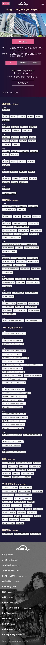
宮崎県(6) (14, 182)
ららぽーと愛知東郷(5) (9, 251)
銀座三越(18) (6, 223)
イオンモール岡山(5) (33, 282)
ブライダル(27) (25, 519)
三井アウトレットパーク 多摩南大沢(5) (14, 351)
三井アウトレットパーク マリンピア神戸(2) (15, 417)
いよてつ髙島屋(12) (18, 293)
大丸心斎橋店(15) (32, 258)
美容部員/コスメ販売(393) (24, 463)
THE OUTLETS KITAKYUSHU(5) (11, 445)
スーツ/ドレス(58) (8, 495)
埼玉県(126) (33, 127)
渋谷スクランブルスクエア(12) (11, 237)
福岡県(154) (6, 178)
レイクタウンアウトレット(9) (33, 365)
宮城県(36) (22, 116)
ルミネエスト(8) (23, 230)
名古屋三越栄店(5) (8, 248)
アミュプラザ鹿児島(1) (20, 310)
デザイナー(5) (13, 466)
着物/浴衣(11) (14, 519)
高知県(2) (31, 172)
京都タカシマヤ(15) (19, 265)
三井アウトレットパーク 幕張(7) (12, 354)
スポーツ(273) (32, 512)
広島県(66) (31, 161)
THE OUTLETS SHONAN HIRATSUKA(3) (14, 382)
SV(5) (4, 466)
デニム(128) (18, 498)
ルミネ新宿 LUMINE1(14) (21, 227)
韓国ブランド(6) (7, 498)
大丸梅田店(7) (7, 265)
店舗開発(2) (16, 473)
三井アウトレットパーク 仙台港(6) (12, 340)
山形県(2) (39, 116)
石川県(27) (24, 137)
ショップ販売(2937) (8, 463)
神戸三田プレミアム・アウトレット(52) (14, 421)
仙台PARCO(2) (7, 216)
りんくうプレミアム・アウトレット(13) (14, 414)
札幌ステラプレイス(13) (10, 206)
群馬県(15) (24, 127)
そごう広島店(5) (20, 279)
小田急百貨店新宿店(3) (19, 223)
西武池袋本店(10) (33, 223)
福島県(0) (5, 120)
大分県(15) (6, 182)
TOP (4, 92)
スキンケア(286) (7, 502)
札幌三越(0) (22, 206)
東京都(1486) (16, 130)
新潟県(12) (6, 137)
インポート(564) (37, 491)
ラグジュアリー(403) (24, 491)
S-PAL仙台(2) (26, 216)
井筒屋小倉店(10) (33, 303)
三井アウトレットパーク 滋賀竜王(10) (13, 424)
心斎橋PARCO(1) (7, 272)
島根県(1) (14, 161)
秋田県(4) (30, 116)
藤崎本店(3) (36, 216)
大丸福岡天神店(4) (8, 307)
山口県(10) (6, 165)
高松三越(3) (6, 293)
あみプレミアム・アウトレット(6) (12, 375)
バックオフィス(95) (27, 473)
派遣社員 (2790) (7, 534)
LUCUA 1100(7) (36, 269)
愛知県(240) (6, 144)
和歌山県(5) (14, 154)
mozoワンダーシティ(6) (31, 248)
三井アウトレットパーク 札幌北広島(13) (14, 333)
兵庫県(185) (34, 151)
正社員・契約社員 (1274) (21, 534)
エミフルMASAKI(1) (31, 293)
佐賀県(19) (16, 178)
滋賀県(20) (6, 151)
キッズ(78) (6, 505)
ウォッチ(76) (27, 505)
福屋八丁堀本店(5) (33, 279)
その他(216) (26, 477)
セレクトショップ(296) (9, 491)
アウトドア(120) (7, 516)
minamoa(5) (7, 286)
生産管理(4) (6, 473)
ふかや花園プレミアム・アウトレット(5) (14, 379)
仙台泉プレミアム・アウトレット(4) (13, 344)
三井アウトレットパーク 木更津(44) (13, 361)
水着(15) (17, 516)
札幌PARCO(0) (21, 209)
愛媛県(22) (23, 172)
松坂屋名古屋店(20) (30, 244)
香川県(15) (14, 172)
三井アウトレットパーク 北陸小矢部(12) (14, 403)
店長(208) (37, 463)
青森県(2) (5, 116)
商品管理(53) (31, 470)
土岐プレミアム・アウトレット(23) (13, 400)
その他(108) (20, 523)
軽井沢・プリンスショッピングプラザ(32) (14, 396)
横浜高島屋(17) (7, 234)
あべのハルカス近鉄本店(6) (10, 269)
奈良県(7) (5, 154)
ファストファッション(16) (23, 495)
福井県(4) (32, 137)
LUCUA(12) (6, 258)
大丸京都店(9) (21, 261)
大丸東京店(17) (7, 227)
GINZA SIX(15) (34, 234)
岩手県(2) (14, 116)
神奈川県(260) (27, 130)
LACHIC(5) (19, 248)
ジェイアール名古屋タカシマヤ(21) (13, 244)
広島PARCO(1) (20, 282)
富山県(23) (15, 137)
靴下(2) (5, 519)
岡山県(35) (22, 161)
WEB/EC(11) (6, 477)
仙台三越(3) (17, 216)
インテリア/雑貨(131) (9, 512)
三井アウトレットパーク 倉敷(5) (12, 435)
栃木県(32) (15, 127)
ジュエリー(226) (16, 505)
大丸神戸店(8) (25, 269)
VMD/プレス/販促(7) (8, 470)
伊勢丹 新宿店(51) (36, 230)
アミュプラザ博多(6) (9, 314)
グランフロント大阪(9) (18, 258)
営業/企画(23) (21, 470)
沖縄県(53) (6, 189)
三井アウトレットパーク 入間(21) (12, 368)
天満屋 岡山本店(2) (8, 282)
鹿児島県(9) (23, 182)
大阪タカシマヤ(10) (8, 261)
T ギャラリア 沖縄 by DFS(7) (33, 320)
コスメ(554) (27, 498)
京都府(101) (15, 151)
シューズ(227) (19, 509)
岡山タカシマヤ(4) (8, 279)
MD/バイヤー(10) (35, 466)
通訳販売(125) (17, 477)
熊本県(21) (33, 178)
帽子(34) (28, 509)
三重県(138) (16, 144)
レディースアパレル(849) (10, 487)
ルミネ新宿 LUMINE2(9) (9, 230)
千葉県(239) (6, 130)
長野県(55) (14, 141)
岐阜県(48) (23, 141)
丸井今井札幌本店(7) (9, 209)
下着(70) (37, 516)
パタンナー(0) (23, 466)
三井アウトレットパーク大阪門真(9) (13, 428)
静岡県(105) (32, 141)
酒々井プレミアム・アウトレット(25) (13, 372)
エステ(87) (30, 502)
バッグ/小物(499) (8, 509)
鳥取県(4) (5, 161)
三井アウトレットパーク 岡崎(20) (12, 407)
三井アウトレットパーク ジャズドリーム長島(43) (16, 393)
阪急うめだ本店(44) (32, 261)
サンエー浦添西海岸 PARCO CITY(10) (13, 320)
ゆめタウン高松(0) (8, 296)
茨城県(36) (6, 127)
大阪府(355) (24, 151)
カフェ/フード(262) (8, 523)
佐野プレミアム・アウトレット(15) (13, 365)
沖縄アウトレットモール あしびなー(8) (14, 452)
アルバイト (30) (35, 534)
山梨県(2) (5, 141)
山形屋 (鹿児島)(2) (31, 307)
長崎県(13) (24, 178)
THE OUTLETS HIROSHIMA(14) (32, 435)
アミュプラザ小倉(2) (9, 303)
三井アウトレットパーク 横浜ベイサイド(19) (15, 358)
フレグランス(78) (20, 502)
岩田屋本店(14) (21, 303)
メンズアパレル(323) (25, 487)
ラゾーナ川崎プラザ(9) (20, 234)
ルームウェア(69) (27, 516)
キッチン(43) (21, 512)
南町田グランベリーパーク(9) (33, 375)
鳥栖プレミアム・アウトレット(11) (13, 441)
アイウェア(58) (38, 509)
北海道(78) (6, 110)
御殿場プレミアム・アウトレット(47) (13, 389)
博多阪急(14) (19, 307)
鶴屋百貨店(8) (7, 310)
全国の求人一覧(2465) (9, 193)
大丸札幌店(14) (33, 206)
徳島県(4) (5, 172)
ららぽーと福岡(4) (34, 310)
